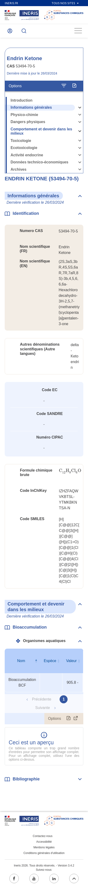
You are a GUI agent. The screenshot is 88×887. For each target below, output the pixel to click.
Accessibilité (44, 841)
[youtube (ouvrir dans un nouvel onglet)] (34, 878)
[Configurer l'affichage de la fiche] (63, 86)
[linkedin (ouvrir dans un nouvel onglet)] (54, 878)
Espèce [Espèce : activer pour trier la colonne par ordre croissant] (50, 661)
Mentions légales (43, 847)
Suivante (42, 708)
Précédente (41, 699)
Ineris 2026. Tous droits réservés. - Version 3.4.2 (44, 865)
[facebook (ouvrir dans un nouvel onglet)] (14, 878)
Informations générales (31, 107)
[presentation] (70, 471)
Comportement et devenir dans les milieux (41, 131)
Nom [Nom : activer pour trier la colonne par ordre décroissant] (21, 661)
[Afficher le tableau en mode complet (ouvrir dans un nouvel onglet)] (76, 718)
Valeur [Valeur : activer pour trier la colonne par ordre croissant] (71, 661)
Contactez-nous (42, 836)
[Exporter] (74, 86)
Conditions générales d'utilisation (44, 853)
